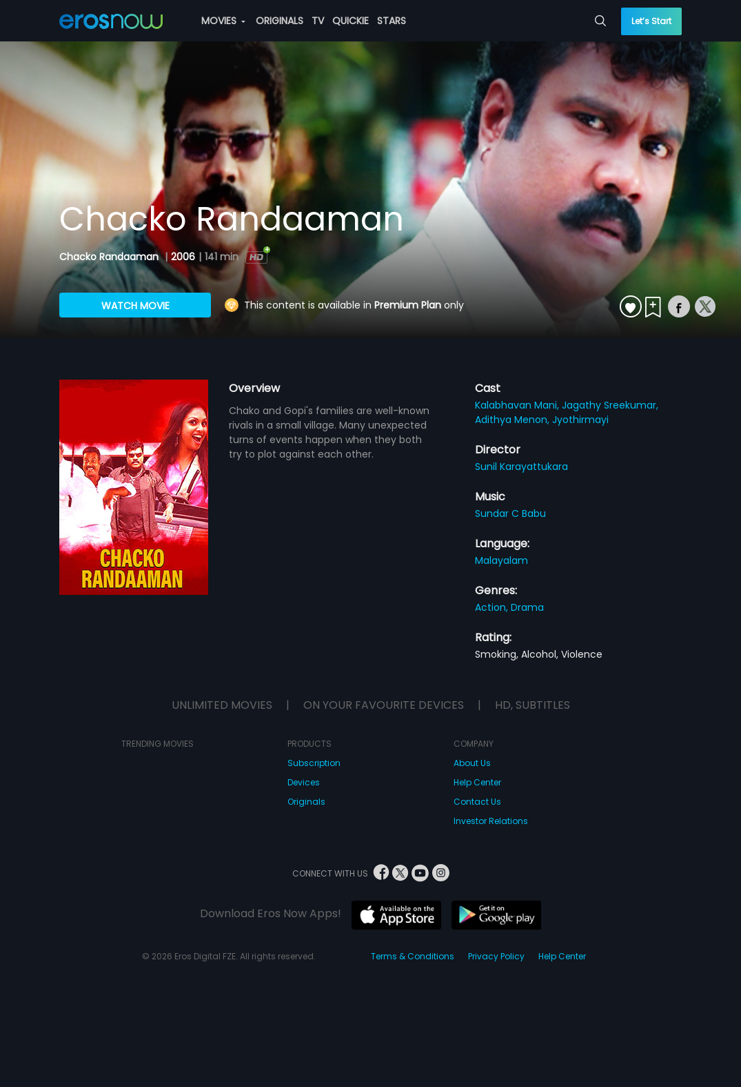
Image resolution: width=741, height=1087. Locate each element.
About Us (472, 763)
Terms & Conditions (412, 956)
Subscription (314, 763)
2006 (183, 257)
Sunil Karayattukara (521, 466)
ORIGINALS (279, 21)
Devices (303, 782)
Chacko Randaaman (110, 257)
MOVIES (223, 21)
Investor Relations (491, 821)
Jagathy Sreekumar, (610, 405)
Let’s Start (651, 21)
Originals (306, 801)
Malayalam (501, 560)
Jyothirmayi (580, 420)
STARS (391, 21)
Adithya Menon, (513, 420)
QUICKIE (350, 21)
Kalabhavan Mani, (518, 405)
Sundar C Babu (510, 513)
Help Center (477, 782)
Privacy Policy (496, 956)
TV (318, 21)
